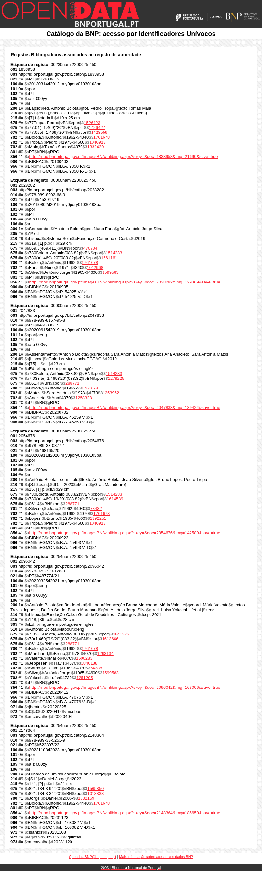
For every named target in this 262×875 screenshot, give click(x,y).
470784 (90, 248)
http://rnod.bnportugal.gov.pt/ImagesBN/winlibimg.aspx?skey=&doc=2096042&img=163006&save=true (124, 687)
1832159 (86, 798)
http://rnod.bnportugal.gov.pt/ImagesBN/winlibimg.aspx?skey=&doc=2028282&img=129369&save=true (124, 282)
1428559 (99, 132)
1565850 (95, 788)
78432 (96, 508)
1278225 (116, 378)
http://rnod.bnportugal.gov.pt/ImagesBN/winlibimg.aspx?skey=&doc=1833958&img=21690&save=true (123, 156)
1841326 (121, 634)
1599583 (110, 272)
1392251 (98, 518)
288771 (72, 383)
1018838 (95, 793)
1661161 (109, 257)
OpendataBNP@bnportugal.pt (92, 857)
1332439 (95, 146)
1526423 (92, 122)
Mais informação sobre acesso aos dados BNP (156, 857)
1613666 (110, 638)
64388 (96, 668)
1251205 (84, 677)
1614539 (115, 498)
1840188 (89, 663)
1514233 (114, 253)
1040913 (97, 142)
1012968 (95, 267)
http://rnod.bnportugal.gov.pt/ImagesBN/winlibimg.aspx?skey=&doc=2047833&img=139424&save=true (124, 407)
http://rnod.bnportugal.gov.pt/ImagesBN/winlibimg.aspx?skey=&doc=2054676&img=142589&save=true (124, 532)
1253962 (111, 392)
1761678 (101, 137)
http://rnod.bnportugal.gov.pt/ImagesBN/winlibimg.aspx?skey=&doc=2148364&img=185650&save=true (124, 812)
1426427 (97, 127)
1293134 (105, 653)
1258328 (83, 397)
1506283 (84, 658)
